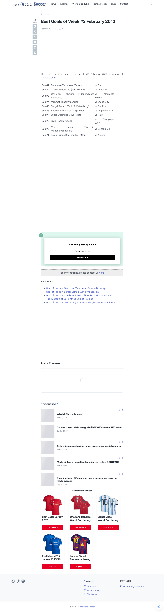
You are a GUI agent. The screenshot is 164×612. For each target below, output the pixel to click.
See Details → (80, 527)
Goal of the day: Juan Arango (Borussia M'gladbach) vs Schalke (80, 302)
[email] (35, 52)
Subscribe (82, 257)
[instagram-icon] (23, 581)
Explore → (80, 566)
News (53, 4)
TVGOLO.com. (48, 77)
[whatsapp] (35, 37)
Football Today (100, 4)
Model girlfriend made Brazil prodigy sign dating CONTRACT (88, 462)
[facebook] (35, 26)
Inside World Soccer (86, 607)
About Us (90, 586)
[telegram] (35, 42)
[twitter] (35, 31)
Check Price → (52, 527)
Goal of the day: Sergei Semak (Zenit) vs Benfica (72, 291)
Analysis (64, 4)
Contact (124, 4)
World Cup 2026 (80, 4)
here (101, 272)
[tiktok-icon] (18, 581)
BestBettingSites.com (132, 586)
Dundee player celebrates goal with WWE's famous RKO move (89, 427)
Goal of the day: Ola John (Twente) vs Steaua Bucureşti (76, 288)
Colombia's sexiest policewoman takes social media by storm (89, 446)
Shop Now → (108, 527)
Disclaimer (90, 594)
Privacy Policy (92, 590)
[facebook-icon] (13, 581)
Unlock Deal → (52, 566)
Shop (113, 4)
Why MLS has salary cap (69, 414)
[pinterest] (35, 47)
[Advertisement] (82, 51)
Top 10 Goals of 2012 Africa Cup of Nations (69, 298)
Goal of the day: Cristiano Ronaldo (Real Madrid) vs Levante (78, 295)
